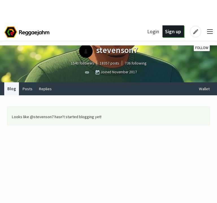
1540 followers (82, 63)
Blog (11, 88)
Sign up (173, 31)
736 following (135, 63)
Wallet (204, 88)
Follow (201, 47)
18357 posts (109, 63)
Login (153, 31)
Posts (27, 88)
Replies (45, 88)
